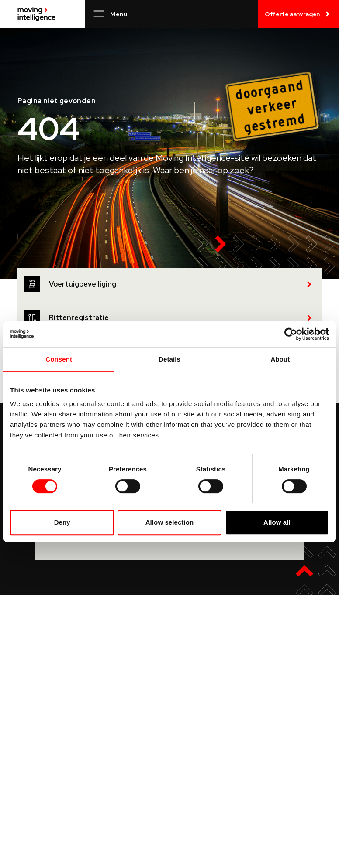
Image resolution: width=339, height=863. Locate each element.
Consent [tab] (58, 359)
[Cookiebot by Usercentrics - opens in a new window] (291, 334)
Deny (62, 522)
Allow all (277, 522)
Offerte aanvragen (298, 14)
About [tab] (280, 359)
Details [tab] (169, 359)
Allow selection (169, 522)
